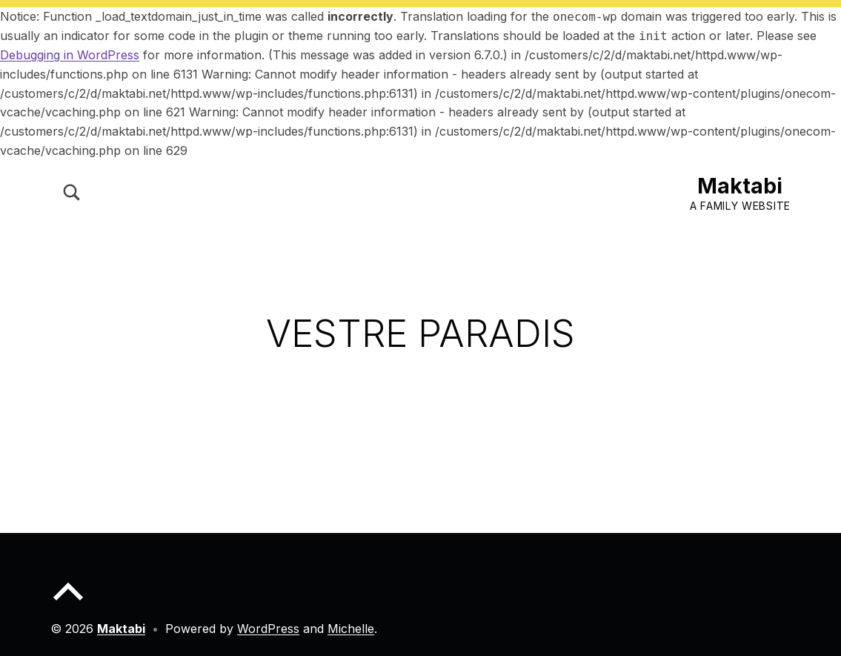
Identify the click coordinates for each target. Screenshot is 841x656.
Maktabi (739, 186)
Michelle (351, 628)
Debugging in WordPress (69, 54)
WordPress (268, 628)
